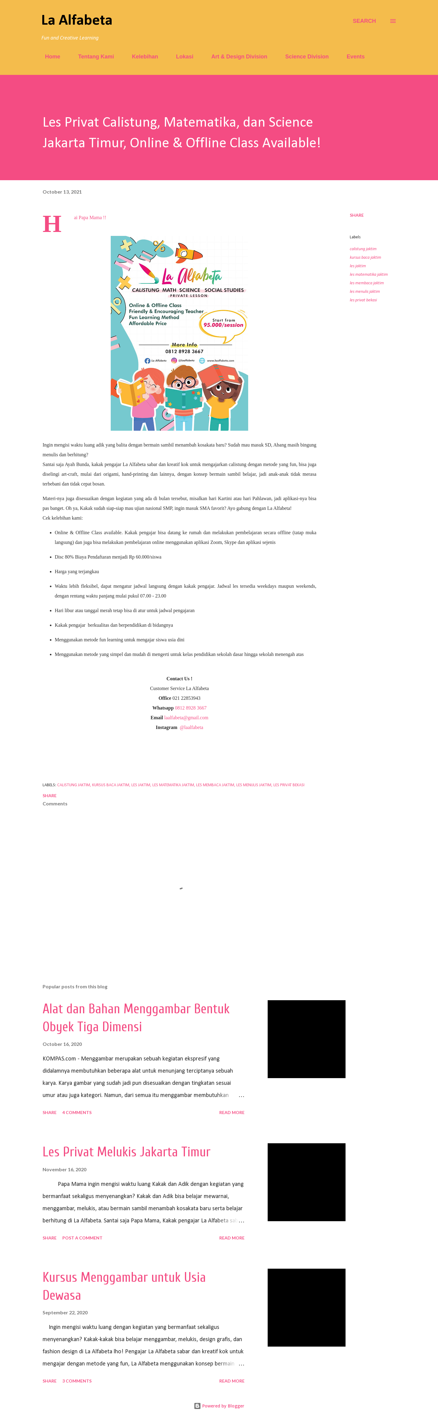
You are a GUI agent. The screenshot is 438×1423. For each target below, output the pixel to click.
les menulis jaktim (365, 291)
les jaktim (358, 266)
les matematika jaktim (369, 274)
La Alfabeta (77, 21)
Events (352, 57)
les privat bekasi (363, 300)
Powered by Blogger (219, 1406)
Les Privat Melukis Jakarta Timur (126, 1152)
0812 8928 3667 (191, 707)
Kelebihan (141, 57)
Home (49, 57)
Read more (232, 1112)
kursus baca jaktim (365, 257)
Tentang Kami (92, 57)
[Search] (364, 21)
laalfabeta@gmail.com (186, 717)
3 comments (77, 1380)
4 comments (77, 1112)
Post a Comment (82, 1237)
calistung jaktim (363, 249)
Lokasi (181, 57)
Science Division (303, 57)
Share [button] (357, 215)
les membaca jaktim (367, 283)
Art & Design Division (236, 57)
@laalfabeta (191, 727)
